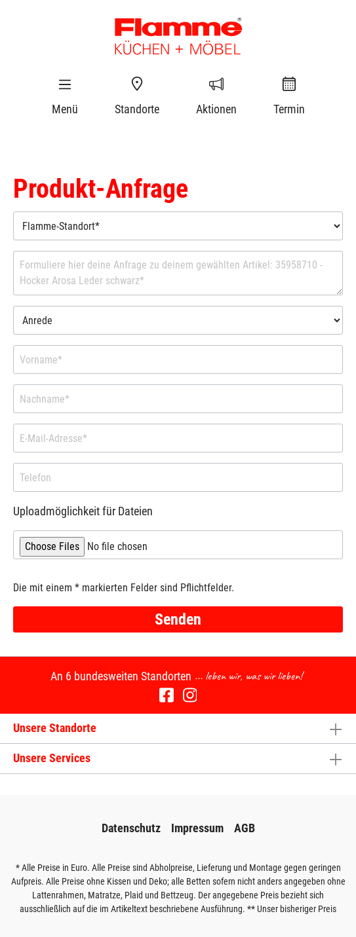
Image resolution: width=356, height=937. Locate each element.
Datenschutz (131, 828)
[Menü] (65, 84)
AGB (244, 828)
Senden (178, 619)
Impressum (197, 828)
